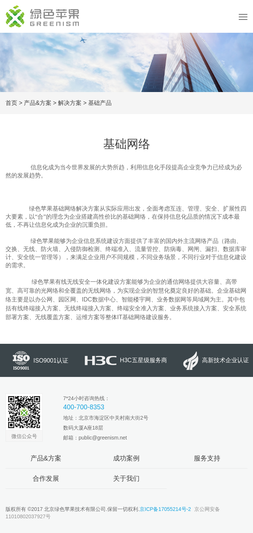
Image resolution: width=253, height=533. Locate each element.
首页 (11, 103)
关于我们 (126, 478)
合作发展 (46, 478)
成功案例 (126, 458)
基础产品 (100, 103)
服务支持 (207, 458)
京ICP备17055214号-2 (165, 509)
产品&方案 (37, 103)
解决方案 (70, 103)
